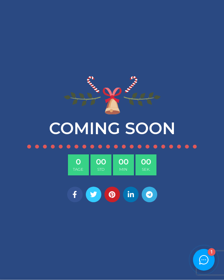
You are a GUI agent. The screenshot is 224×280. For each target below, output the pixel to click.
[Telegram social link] (149, 194)
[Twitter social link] (93, 194)
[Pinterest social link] (112, 194)
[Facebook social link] (75, 194)
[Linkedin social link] (131, 194)
